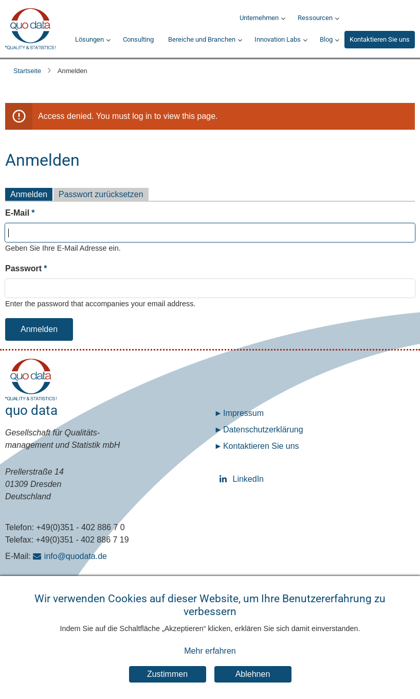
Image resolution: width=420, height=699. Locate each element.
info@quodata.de (75, 556)
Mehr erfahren (210, 652)
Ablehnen (252, 675)
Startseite (27, 71)
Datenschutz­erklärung (263, 429)
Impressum (243, 413)
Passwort (23, 268)
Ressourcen (315, 18)
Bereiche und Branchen (201, 39)
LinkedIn (225, 479)
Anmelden (28, 194)
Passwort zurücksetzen (101, 194)
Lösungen (89, 39)
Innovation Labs (277, 39)
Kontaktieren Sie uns (380, 39)
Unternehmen (259, 18)
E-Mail (17, 212)
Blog (326, 39)
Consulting (138, 39)
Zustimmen (167, 675)
